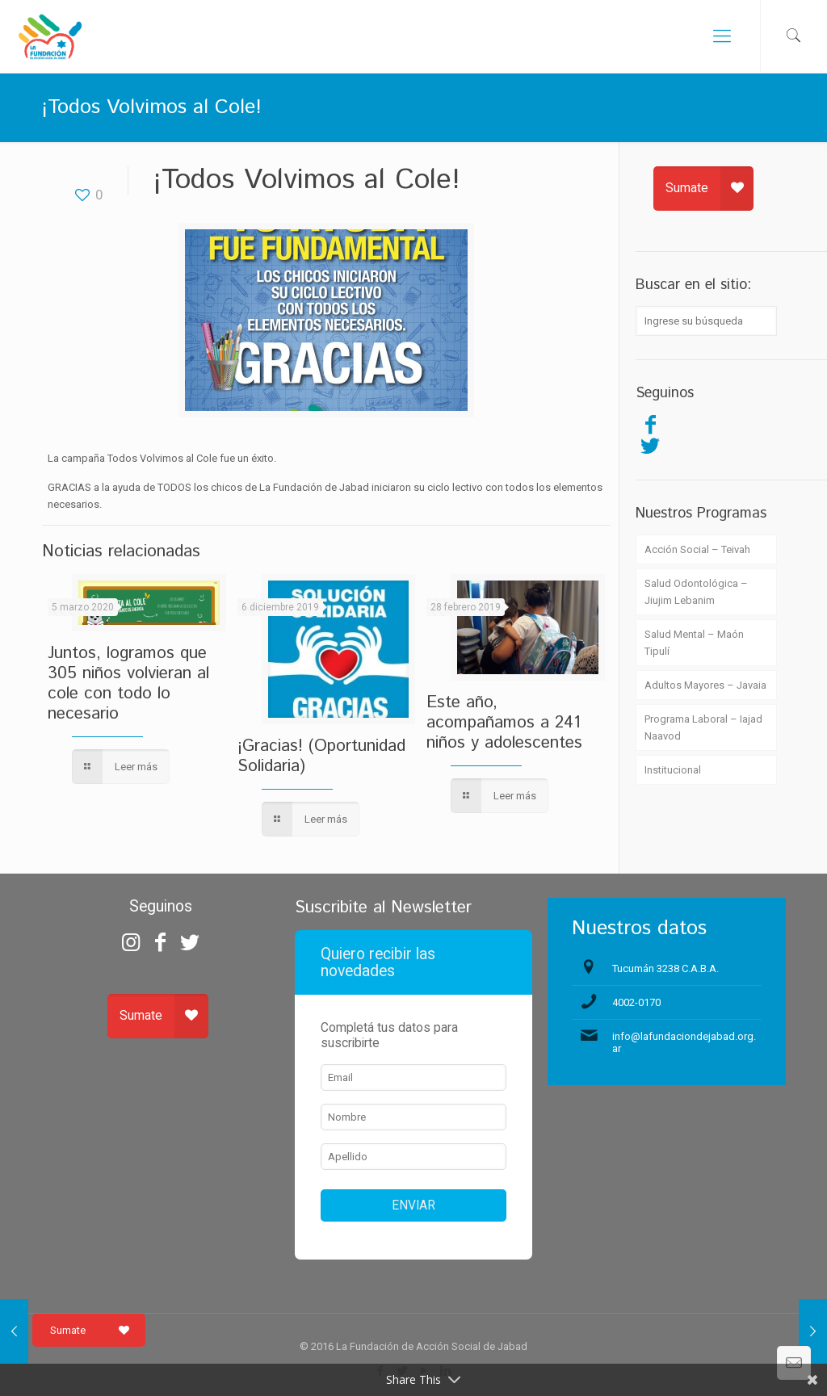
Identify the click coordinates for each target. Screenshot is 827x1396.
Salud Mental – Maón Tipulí (694, 642)
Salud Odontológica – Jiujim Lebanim (696, 591)
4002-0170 (636, 1002)
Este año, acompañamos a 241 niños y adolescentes (504, 722)
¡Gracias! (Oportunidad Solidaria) (321, 756)
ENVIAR (413, 1205)
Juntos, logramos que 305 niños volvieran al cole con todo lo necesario (128, 683)
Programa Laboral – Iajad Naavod (703, 727)
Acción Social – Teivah (697, 549)
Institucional (672, 770)
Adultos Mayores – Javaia (705, 685)
